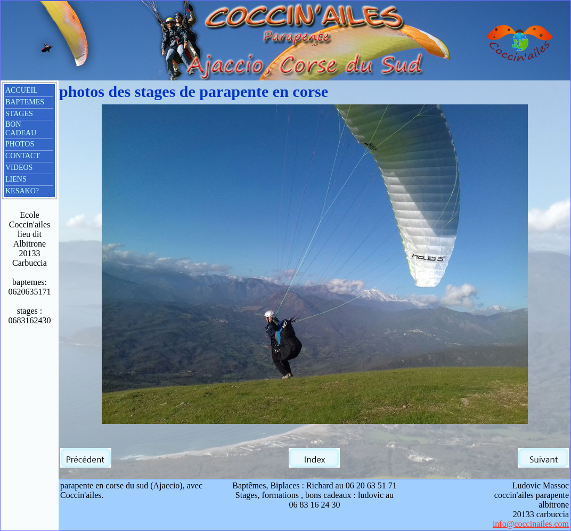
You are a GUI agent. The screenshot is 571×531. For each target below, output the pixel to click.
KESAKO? (22, 191)
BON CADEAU (20, 128)
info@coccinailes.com (531, 523)
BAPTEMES (24, 102)
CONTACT (22, 156)
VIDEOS (18, 167)
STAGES (19, 114)
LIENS (16, 179)
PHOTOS (19, 144)
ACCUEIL (21, 90)
